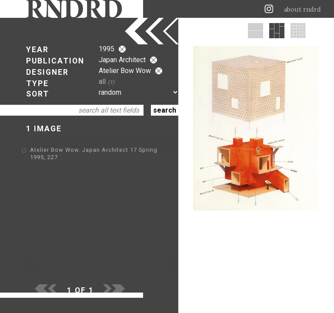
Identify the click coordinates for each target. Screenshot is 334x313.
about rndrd (302, 9)
